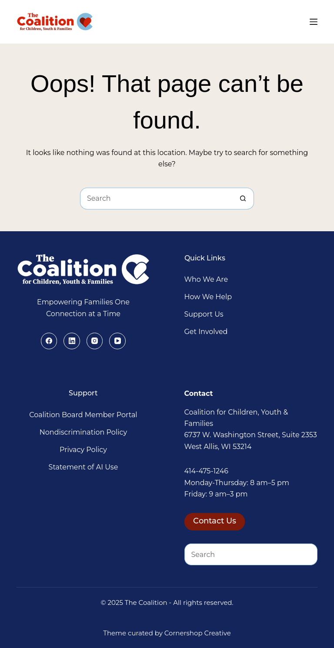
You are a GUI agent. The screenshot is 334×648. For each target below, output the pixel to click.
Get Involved (206, 331)
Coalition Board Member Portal (83, 415)
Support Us (204, 314)
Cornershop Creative (197, 633)
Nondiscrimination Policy (83, 432)
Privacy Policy (83, 450)
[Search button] (243, 198)
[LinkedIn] (71, 341)
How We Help (208, 297)
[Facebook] (49, 341)
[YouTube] (117, 341)
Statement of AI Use (83, 467)
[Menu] (313, 22)
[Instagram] (95, 341)
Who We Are (206, 279)
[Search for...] (156, 198)
